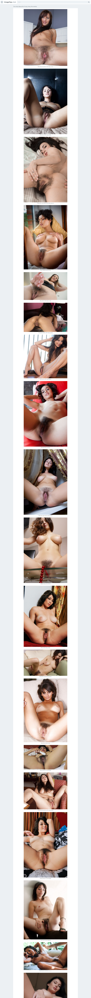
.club (10, 2)
